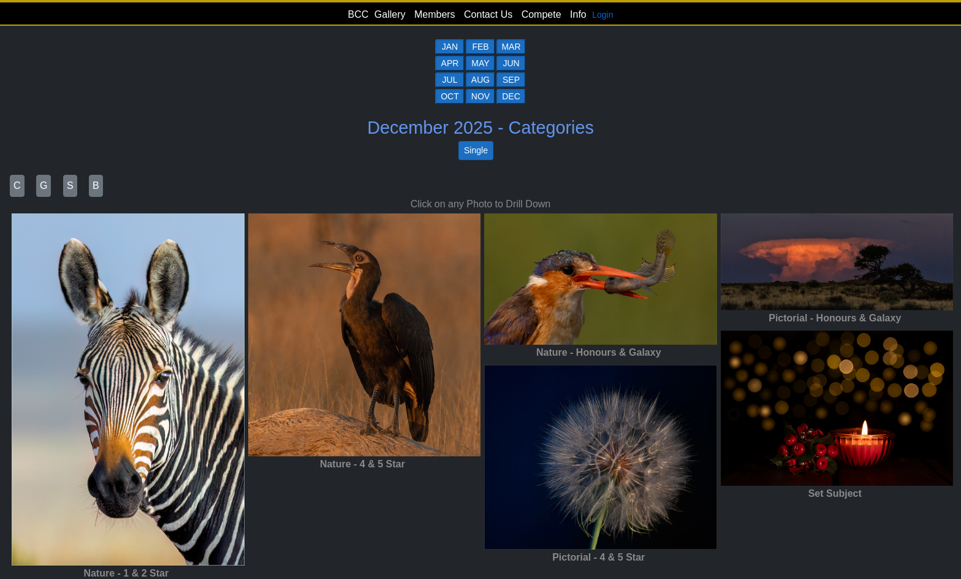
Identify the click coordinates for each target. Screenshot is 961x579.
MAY (480, 63)
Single (476, 150)
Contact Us (488, 14)
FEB (480, 47)
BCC (358, 14)
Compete (541, 14)
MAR (510, 47)
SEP (511, 80)
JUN (511, 63)
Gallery (390, 14)
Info (578, 14)
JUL (450, 80)
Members (434, 14)
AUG (480, 80)
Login (602, 15)
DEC (511, 96)
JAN (450, 47)
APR (450, 63)
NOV (480, 96)
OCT (450, 96)
